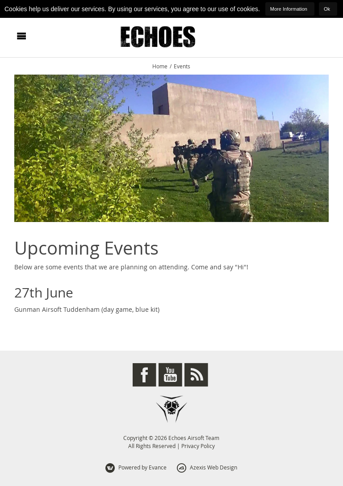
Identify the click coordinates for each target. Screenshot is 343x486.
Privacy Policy (198, 445)
